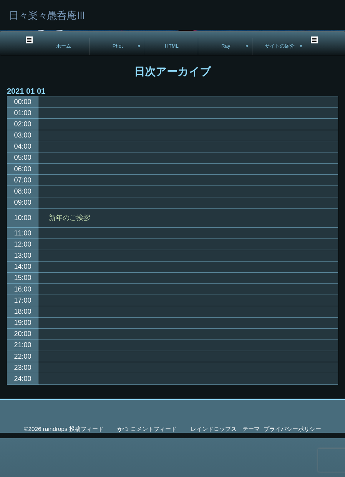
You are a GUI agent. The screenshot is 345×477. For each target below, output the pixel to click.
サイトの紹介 (280, 85)
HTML (172, 85)
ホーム (63, 85)
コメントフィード (154, 467)
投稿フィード (86, 467)
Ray (225, 85)
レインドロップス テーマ (225, 467)
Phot (118, 85)
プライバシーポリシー (292, 467)
